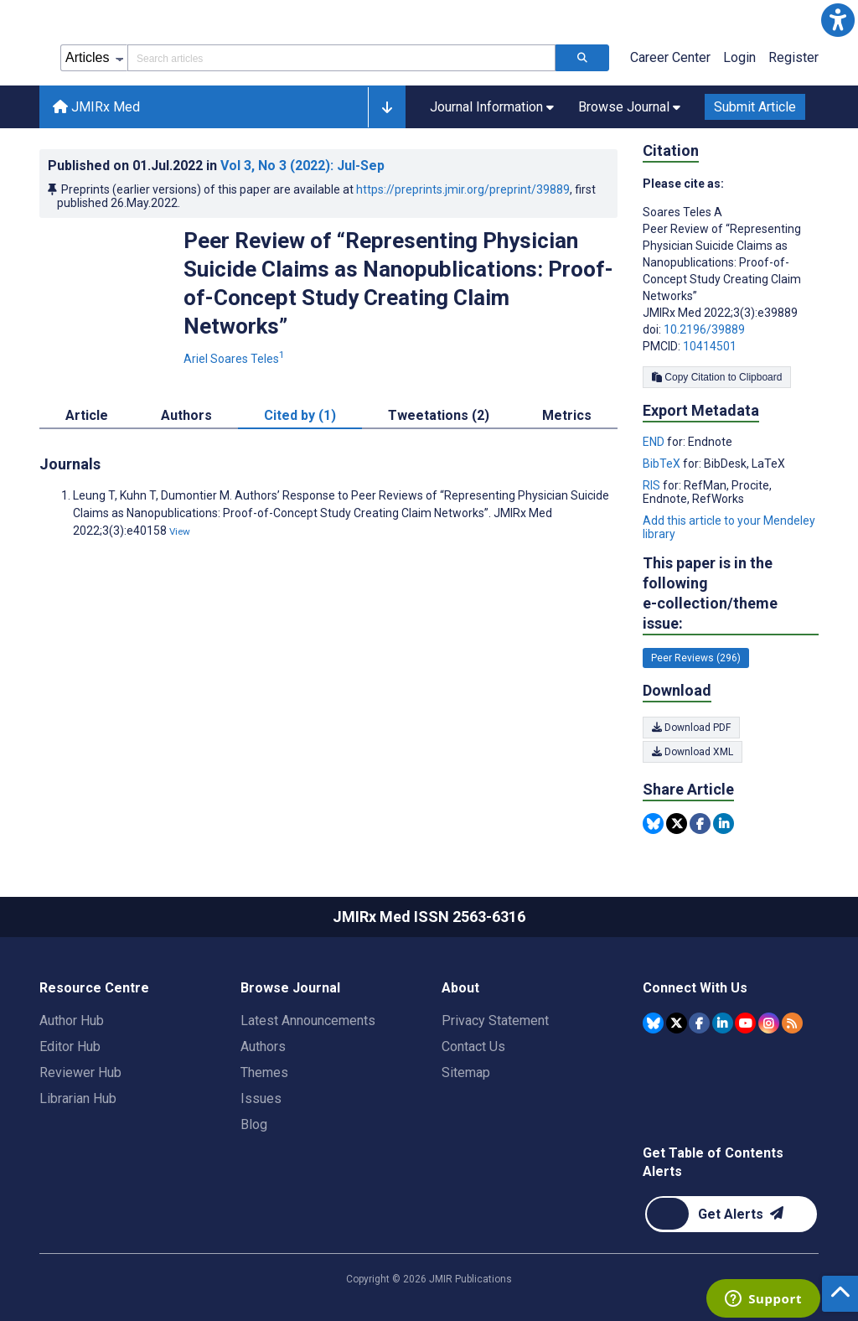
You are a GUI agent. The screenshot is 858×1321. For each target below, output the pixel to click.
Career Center (670, 57)
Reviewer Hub (80, 1072)
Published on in (216, 166)
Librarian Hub (77, 1098)
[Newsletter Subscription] (731, 1214)
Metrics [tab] (567, 415)
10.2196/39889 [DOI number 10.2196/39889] (704, 329)
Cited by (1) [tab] (300, 415)
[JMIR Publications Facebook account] (699, 1023)
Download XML (692, 752)
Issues (261, 1098)
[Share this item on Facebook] (700, 823)
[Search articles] (582, 57)
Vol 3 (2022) (302, 166)
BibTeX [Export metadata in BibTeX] (663, 463)
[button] (837, 20)
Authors (263, 1046)
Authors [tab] (186, 415)
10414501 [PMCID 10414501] (710, 346)
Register (793, 57)
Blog (253, 1124)
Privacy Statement (495, 1020)
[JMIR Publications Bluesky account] (653, 1023)
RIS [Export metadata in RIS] (653, 485)
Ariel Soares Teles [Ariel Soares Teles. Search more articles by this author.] (235, 358)
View (179, 531)
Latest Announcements (307, 1020)
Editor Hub (70, 1046)
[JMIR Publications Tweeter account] (676, 1023)
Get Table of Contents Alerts (713, 1162)
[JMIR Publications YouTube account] (745, 1023)
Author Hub (71, 1020)
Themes (264, 1072)
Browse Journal (290, 988)
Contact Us (473, 1046)
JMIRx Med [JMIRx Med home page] (96, 107)
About (460, 988)
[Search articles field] (341, 57)
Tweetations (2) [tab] (438, 415)
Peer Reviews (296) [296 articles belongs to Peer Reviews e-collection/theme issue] (696, 658)
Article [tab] (86, 415)
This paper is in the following (731, 594)
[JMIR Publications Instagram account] (768, 1023)
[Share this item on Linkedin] (723, 823)
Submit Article (755, 107)
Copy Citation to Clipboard (717, 377)
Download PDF (691, 727)
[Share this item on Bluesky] (653, 823)
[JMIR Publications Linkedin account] (722, 1023)
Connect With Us (695, 988)
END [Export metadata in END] (655, 441)
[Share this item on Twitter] (676, 823)
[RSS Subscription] (792, 1023)
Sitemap (466, 1072)
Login (739, 57)
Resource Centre (94, 988)
